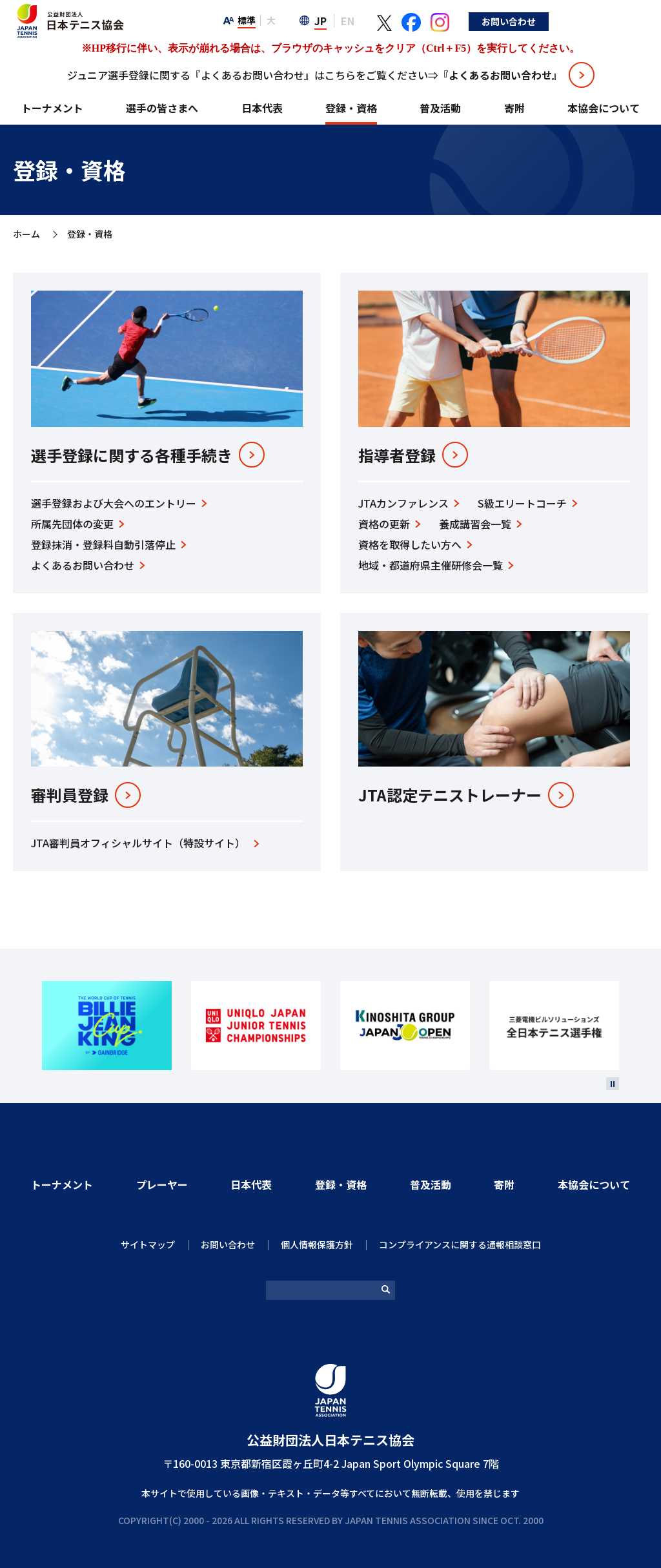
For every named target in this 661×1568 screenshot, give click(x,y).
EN (447, 20)
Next (633, 1025)
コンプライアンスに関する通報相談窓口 (460, 1244)
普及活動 (440, 108)
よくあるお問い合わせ (82, 565)
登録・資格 (351, 108)
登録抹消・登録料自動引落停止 (103, 544)
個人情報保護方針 (317, 1244)
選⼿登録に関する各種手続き (131, 455)
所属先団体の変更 (72, 524)
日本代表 (262, 108)
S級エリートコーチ (522, 503)
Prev (27, 1025)
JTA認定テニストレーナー (450, 795)
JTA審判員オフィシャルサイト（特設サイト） (138, 843)
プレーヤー (162, 1184)
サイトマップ (148, 1244)
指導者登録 (397, 455)
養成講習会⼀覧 (475, 524)
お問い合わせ (608, 21)
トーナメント (52, 108)
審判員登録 (69, 795)
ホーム (26, 234)
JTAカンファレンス (403, 503)
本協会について (603, 108)
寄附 (514, 108)
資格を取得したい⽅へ (410, 544)
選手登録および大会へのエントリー (113, 503)
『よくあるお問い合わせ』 (500, 75)
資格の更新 (384, 524)
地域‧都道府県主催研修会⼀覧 (430, 565)
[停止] (612, 1083)
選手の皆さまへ (162, 108)
